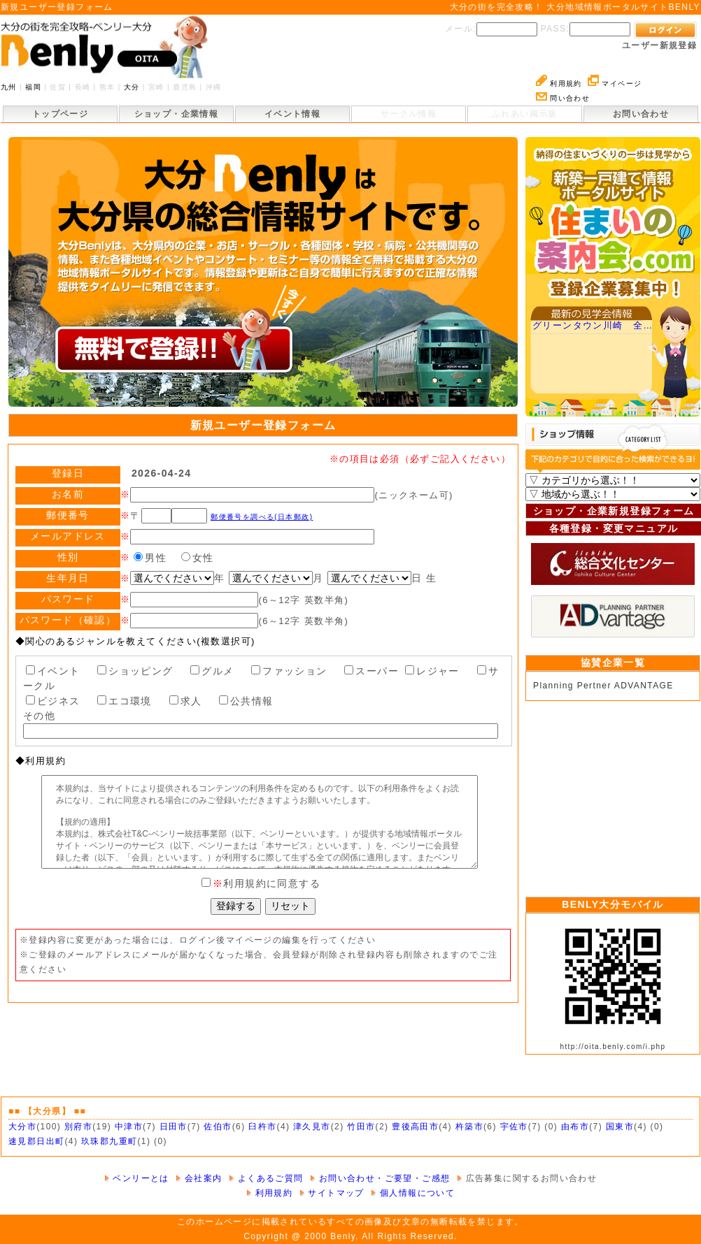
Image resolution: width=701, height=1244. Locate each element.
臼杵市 (262, 1126)
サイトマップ (331, 1193)
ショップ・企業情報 (176, 114)
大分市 (22, 1126)
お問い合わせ (641, 114)
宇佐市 (514, 1126)
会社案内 (199, 1178)
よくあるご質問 (266, 1178)
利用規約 (559, 83)
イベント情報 (292, 114)
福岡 (33, 87)
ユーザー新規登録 (659, 45)
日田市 (173, 1126)
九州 (9, 87)
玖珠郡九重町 (109, 1141)
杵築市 (469, 1126)
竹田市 (361, 1126)
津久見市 (312, 1126)
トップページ (60, 114)
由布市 (575, 1126)
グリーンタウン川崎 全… (592, 326)
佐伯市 (218, 1126)
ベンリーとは (136, 1178)
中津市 (129, 1126)
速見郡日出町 (36, 1141)
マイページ (615, 83)
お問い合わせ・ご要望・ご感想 (380, 1178)
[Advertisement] (612, 795)
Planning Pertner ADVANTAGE (603, 685)
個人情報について (413, 1193)
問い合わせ (563, 98)
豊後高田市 (415, 1126)
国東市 (620, 1126)
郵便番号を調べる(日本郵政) (262, 517)
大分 (132, 87)
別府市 (78, 1126)
